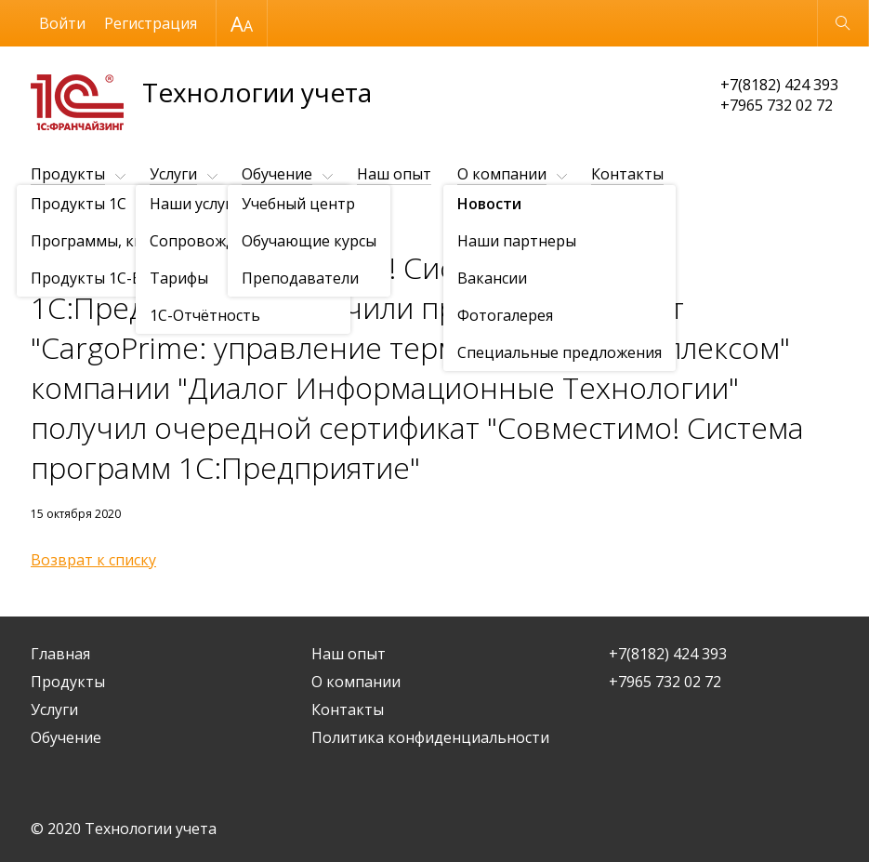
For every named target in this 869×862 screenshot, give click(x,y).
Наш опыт (394, 174)
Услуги (173, 174)
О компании (501, 174)
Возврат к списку (93, 560)
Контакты (627, 174)
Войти (62, 23)
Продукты (68, 174)
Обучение (277, 174)
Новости (137, 220)
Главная (60, 653)
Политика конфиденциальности (430, 737)
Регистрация (150, 23)
